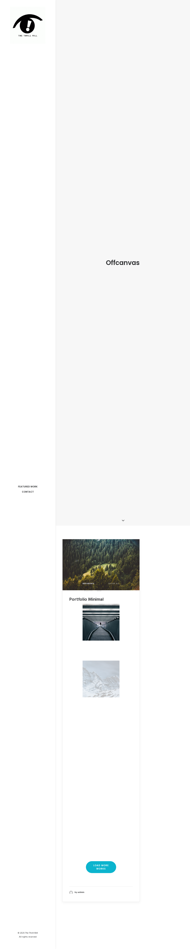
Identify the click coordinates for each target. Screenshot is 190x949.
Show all (113, 563)
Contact (28, 491)
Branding (88, 563)
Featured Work (27, 486)
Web (99, 571)
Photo (88, 571)
